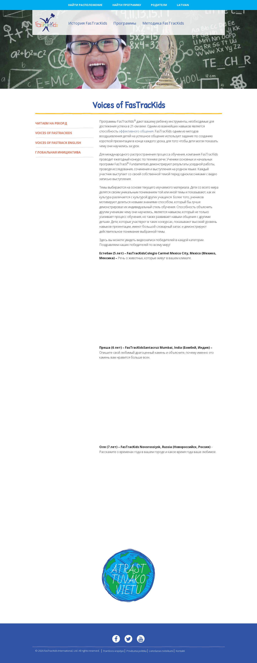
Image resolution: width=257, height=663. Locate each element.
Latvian (183, 5)
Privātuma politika (136, 651)
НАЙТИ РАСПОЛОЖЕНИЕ (85, 5)
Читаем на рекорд (51, 123)
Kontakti (180, 651)
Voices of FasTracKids (53, 133)
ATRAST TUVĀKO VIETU (128, 580)
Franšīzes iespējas (113, 651)
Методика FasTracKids (163, 23)
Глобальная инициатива (58, 152)
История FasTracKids (87, 23)
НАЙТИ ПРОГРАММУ (126, 5)
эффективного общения (136, 131)
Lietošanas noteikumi (161, 651)
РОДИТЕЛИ (159, 5)
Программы (124, 23)
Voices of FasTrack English (58, 143)
